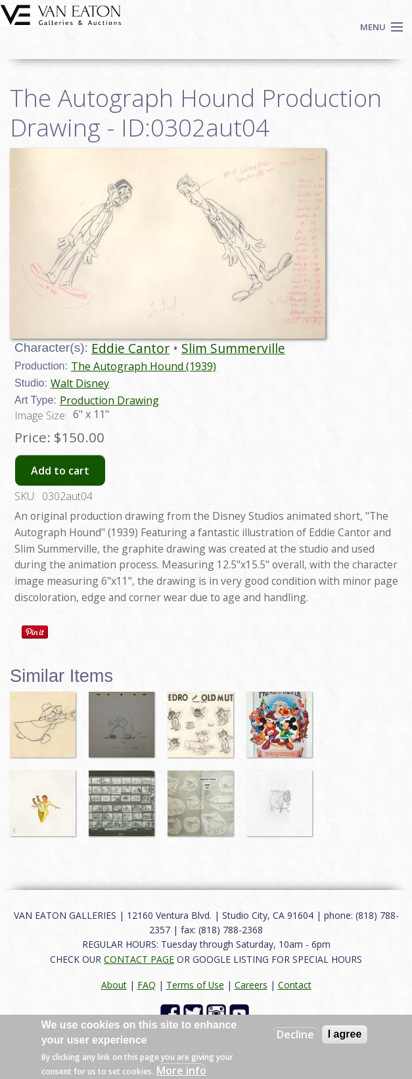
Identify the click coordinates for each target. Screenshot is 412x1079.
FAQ (146, 985)
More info (181, 1070)
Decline (295, 1034)
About (114, 985)
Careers (251, 985)
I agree (345, 1034)
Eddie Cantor (130, 348)
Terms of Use (195, 985)
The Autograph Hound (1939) (143, 366)
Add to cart (60, 470)
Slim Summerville (233, 348)
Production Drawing (109, 400)
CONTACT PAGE (139, 959)
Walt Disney (80, 383)
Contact (294, 985)
